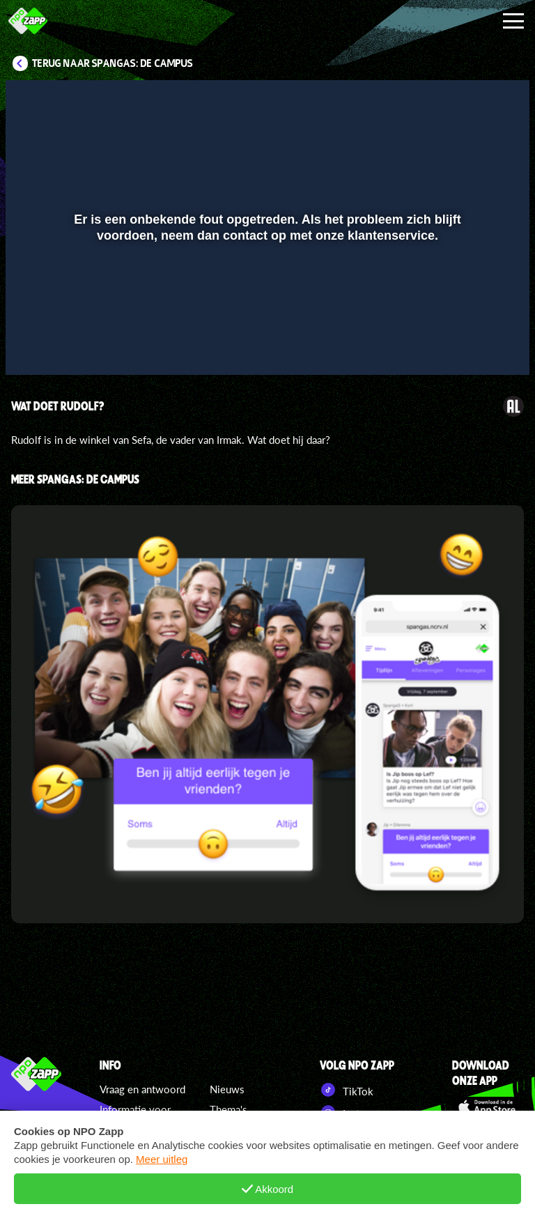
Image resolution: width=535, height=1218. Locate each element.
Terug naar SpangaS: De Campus (112, 63)
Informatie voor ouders (135, 1117)
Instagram (353, 1112)
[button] (33, 344)
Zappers (228, 1129)
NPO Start (354, 1179)
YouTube (349, 1134)
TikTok (346, 1089)
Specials (228, 1149)
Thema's (228, 1109)
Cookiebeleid (130, 1145)
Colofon (118, 1186)
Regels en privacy (140, 1165)
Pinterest (352, 1156)
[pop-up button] (471, 344)
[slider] (266, 315)
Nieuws (227, 1089)
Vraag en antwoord (142, 1089)
